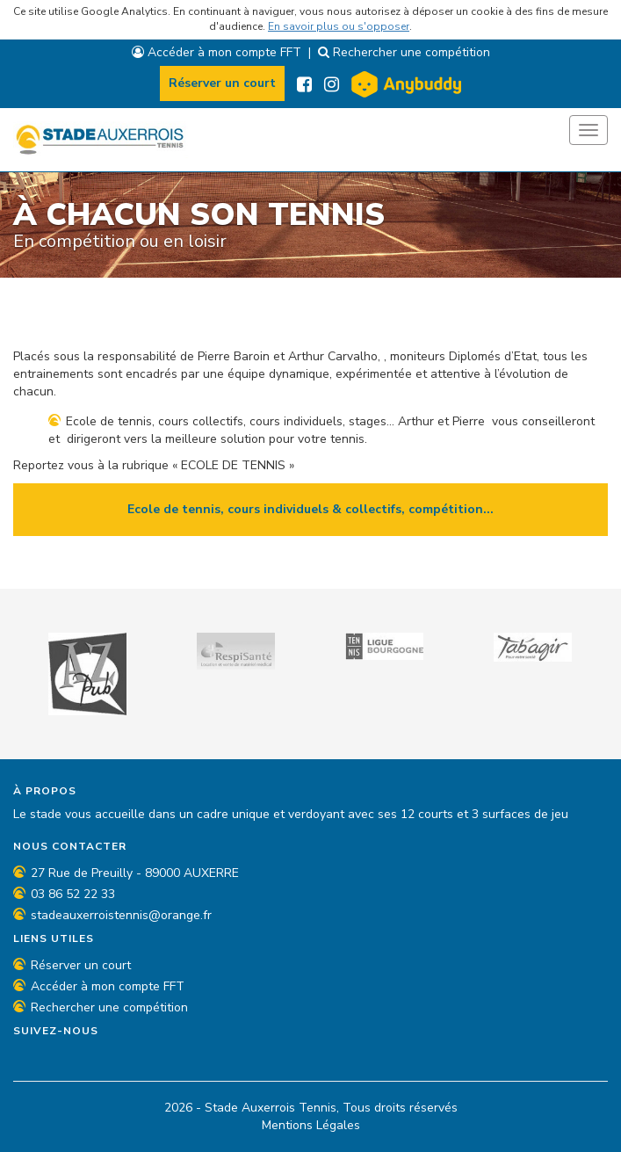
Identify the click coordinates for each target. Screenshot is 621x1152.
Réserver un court (222, 83)
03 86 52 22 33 (73, 894)
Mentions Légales (311, 1125)
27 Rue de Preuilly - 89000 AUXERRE (135, 873)
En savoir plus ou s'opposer (338, 26)
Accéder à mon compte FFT (216, 52)
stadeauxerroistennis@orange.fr (121, 915)
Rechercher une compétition (404, 52)
